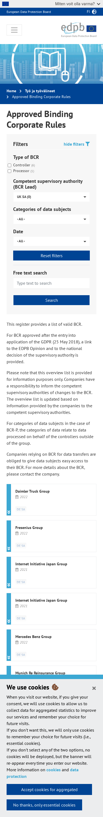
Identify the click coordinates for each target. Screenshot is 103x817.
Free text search (30, 273)
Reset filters (52, 255)
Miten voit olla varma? (77, 3)
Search (51, 300)
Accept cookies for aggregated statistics (49, 791)
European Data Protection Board (29, 12)
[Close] (94, 687)
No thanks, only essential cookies (44, 805)
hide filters (77, 144)
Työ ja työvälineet (40, 90)
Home (11, 90)
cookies (53, 769)
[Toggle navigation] (14, 30)
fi (88, 11)
